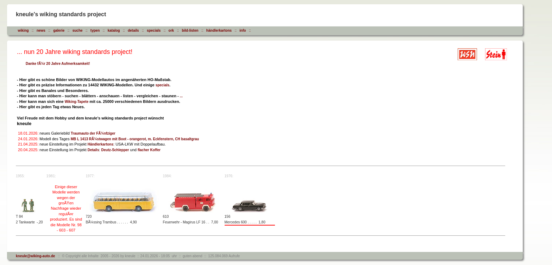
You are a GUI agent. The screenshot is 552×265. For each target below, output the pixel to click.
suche (78, 30)
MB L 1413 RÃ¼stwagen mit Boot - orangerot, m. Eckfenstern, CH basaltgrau (135, 139)
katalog (114, 30)
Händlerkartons (100, 144)
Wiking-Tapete (77, 102)
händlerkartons (219, 30)
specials (154, 30)
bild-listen (190, 30)
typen (95, 30)
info (242, 30)
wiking (23, 30)
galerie (58, 30)
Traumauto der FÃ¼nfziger (93, 133)
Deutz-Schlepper (115, 150)
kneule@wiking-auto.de (35, 256)
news (41, 30)
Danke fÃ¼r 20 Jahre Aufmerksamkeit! (58, 64)
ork (171, 30)
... (181, 96)
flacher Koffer (149, 150)
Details (93, 150)
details (133, 30)
